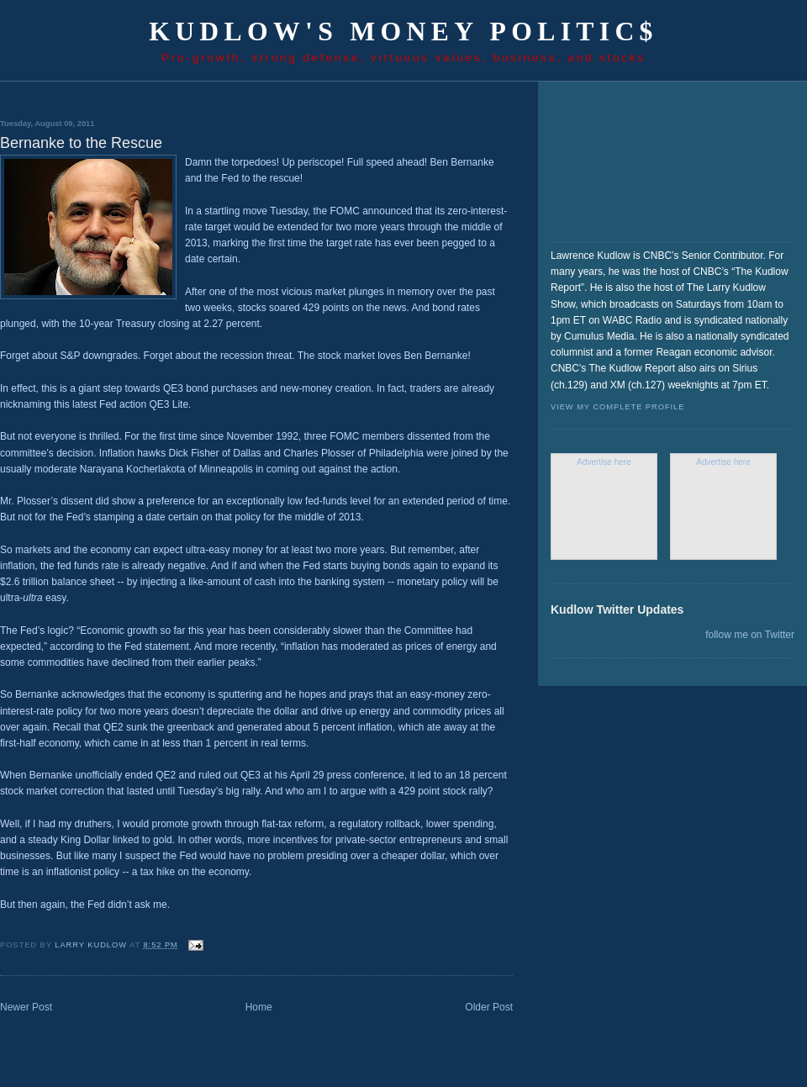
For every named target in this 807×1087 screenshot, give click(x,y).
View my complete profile (617, 407)
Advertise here (603, 462)
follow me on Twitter (749, 635)
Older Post (489, 1007)
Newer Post (26, 1007)
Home (258, 1007)
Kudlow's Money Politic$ (403, 31)
